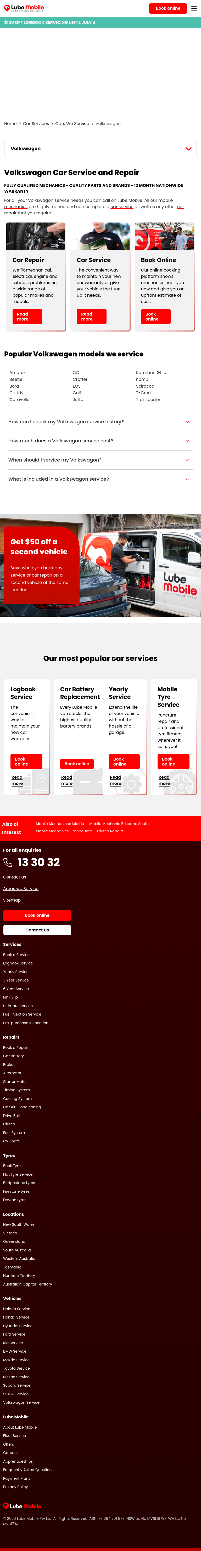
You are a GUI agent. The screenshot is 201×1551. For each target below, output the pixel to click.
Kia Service (13, 1343)
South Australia (17, 1250)
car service (121, 207)
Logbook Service (18, 963)
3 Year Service (16, 980)
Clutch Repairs (110, 831)
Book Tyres (13, 1165)
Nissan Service (16, 1377)
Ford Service (14, 1334)
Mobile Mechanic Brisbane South (119, 823)
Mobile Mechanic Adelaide (60, 823)
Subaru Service (17, 1385)
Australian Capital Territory (27, 1284)
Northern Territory (19, 1275)
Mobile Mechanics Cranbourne (64, 831)
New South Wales (19, 1224)
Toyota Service (16, 1368)
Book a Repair (15, 1047)
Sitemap (12, 900)
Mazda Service (16, 1360)
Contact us (14, 877)
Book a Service (16, 954)
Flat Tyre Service (18, 1174)
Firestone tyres (16, 1191)
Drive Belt (11, 1115)
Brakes (9, 1064)
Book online (152, 316)
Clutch (9, 1124)
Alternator (12, 1073)
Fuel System (14, 1132)
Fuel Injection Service (22, 1014)
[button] (100, 421)
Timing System (16, 1090)
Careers (10, 1452)
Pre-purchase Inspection (25, 1023)
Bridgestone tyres (19, 1182)
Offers (8, 1444)
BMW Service (14, 1351)
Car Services (36, 124)
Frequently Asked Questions (28, 1469)
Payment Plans (16, 1478)
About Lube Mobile (20, 1427)
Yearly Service (16, 971)
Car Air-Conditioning (22, 1107)
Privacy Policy (15, 1486)
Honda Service (16, 1317)
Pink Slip (10, 997)
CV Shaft (11, 1141)
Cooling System (17, 1098)
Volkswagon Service (21, 1402)
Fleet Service (14, 1435)
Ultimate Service (18, 1005)
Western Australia (19, 1258)
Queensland (14, 1241)
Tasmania (12, 1267)
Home (10, 124)
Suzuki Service (16, 1394)
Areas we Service (20, 889)
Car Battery (13, 1056)
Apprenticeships (18, 1461)
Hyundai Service (17, 1325)
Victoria (10, 1233)
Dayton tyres (14, 1199)
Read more (22, 316)
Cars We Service (72, 124)
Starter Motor (15, 1081)
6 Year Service (16, 988)
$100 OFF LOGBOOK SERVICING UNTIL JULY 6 (49, 22)
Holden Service (16, 1308)
